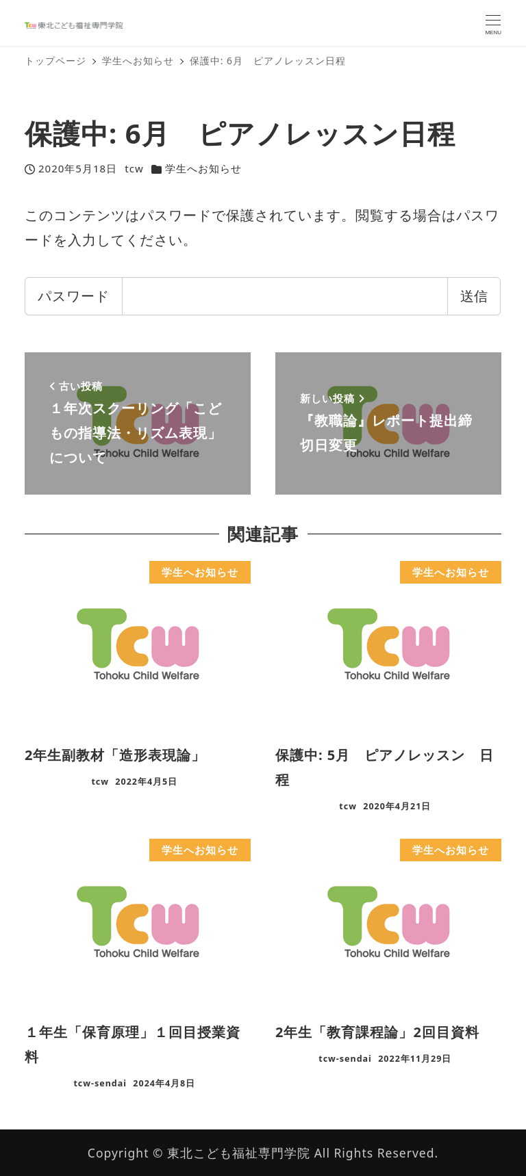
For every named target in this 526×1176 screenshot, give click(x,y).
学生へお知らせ (203, 168)
